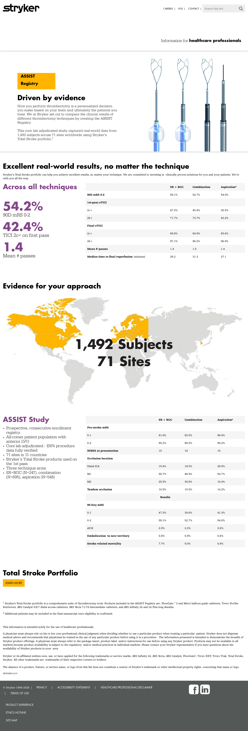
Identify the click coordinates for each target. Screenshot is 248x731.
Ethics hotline (16, 712)
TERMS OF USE (19, 693)
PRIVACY (41, 687)
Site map (11, 720)
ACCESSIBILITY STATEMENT (73, 687)
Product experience (20, 705)
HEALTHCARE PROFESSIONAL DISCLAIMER (126, 687)
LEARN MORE (13, 583)
